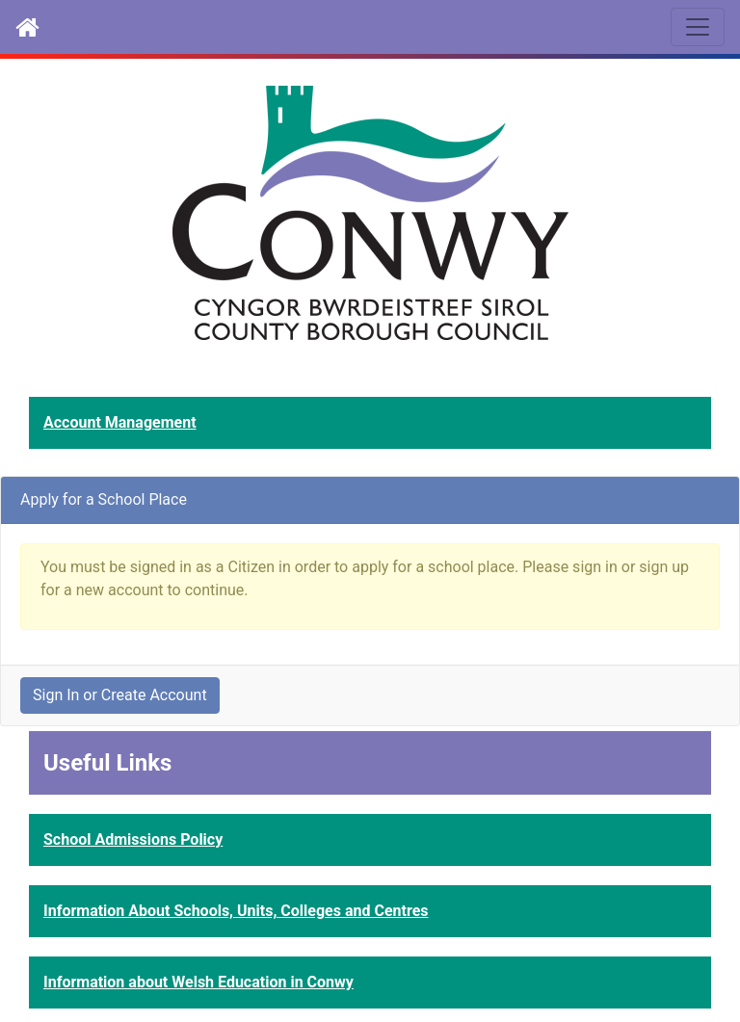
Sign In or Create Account (120, 695)
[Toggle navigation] (698, 27)
